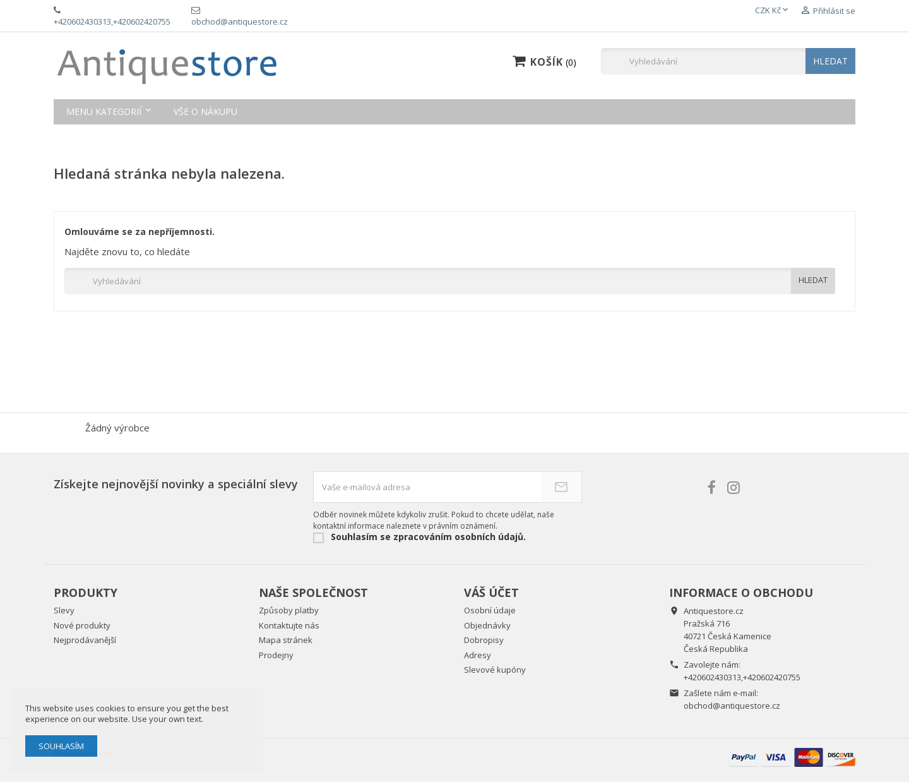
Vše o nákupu (205, 111)
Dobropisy (484, 640)
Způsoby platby (289, 610)
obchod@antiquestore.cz (732, 705)
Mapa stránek (285, 640)
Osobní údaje (490, 610)
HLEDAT (830, 61)
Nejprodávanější (85, 640)
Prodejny (276, 655)
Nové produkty (82, 625)
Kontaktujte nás (289, 625)
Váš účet (491, 592)
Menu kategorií (103, 111)
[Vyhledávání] (728, 61)
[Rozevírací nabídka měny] (772, 10)
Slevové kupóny (495, 669)
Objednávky (487, 625)
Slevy (64, 610)
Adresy (477, 655)
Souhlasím (61, 746)
